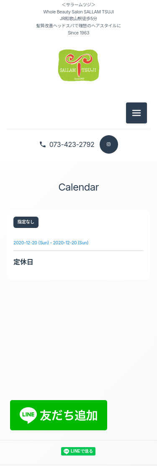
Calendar (78, 187)
